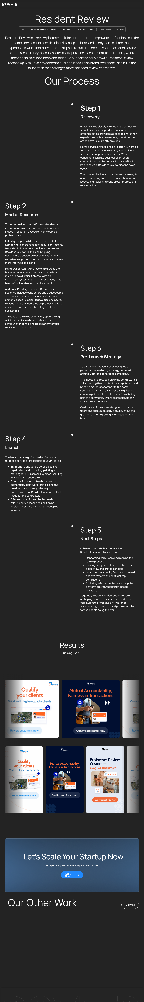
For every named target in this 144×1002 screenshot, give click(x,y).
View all (130, 904)
